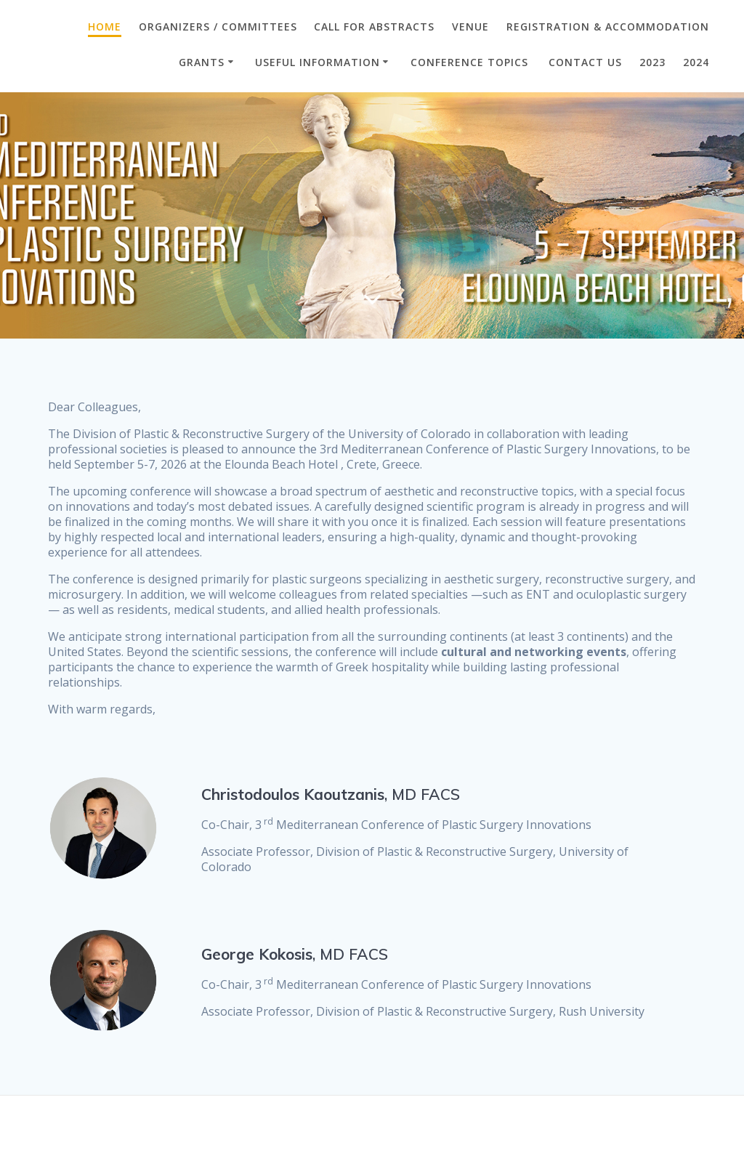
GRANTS (202, 62)
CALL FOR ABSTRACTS (374, 26)
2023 (652, 62)
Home (104, 26)
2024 (696, 62)
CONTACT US (585, 62)
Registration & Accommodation (607, 26)
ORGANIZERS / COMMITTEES (218, 26)
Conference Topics (471, 62)
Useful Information (317, 62)
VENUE (470, 26)
